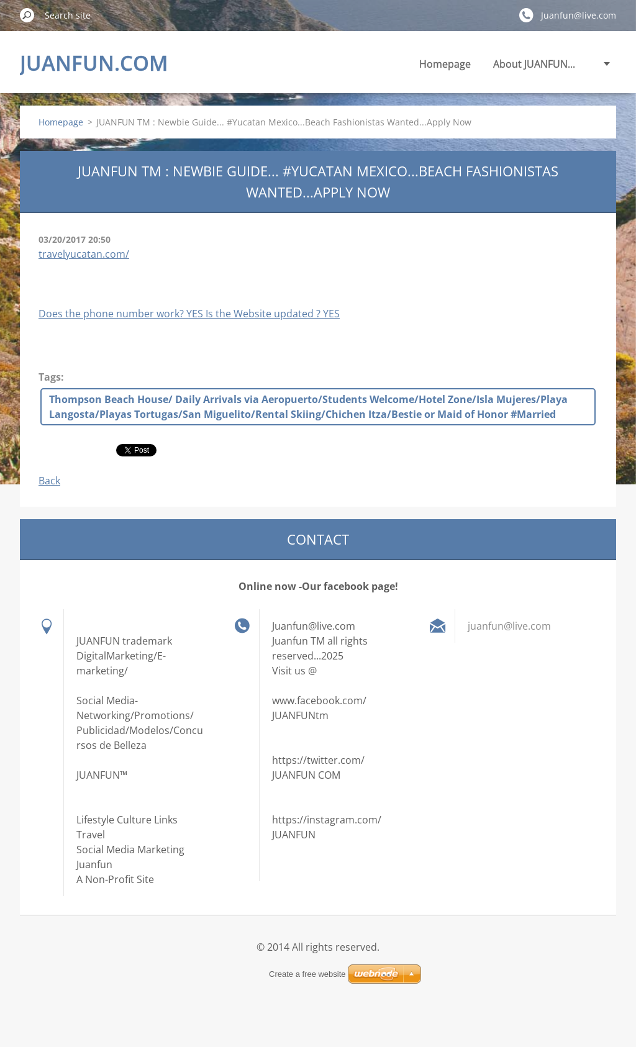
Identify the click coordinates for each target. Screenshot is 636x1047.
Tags (50, 377)
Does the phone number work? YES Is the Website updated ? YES (189, 313)
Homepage (445, 64)
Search (27, 15)
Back (49, 480)
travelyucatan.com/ (84, 254)
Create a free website (307, 974)
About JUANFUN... (534, 64)
